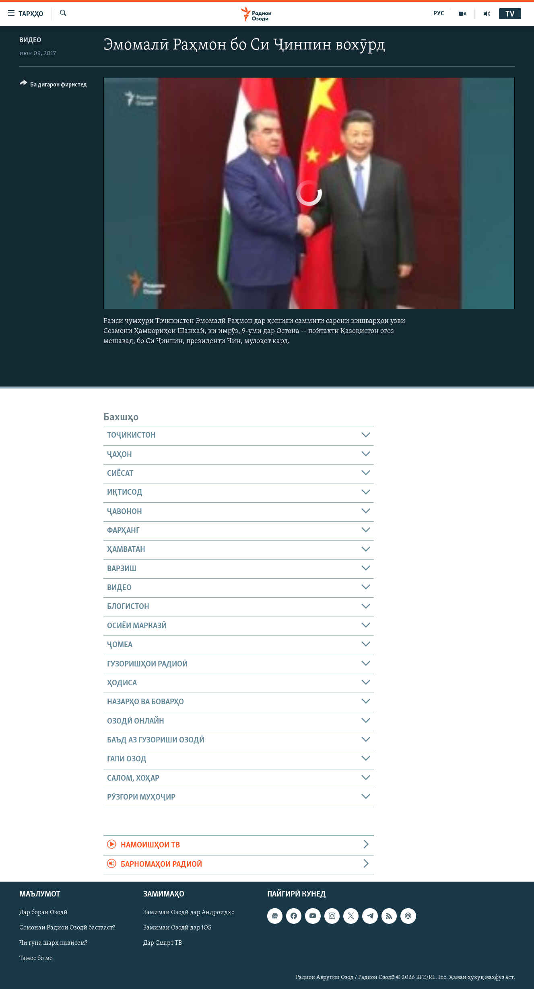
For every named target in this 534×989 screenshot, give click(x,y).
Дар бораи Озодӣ (43, 912)
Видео (30, 40)
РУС (438, 13)
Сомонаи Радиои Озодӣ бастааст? (67, 928)
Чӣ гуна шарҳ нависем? (53, 943)
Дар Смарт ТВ (162, 943)
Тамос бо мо (36, 958)
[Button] (53, 86)
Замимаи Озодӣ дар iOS (177, 928)
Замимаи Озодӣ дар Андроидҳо (189, 912)
